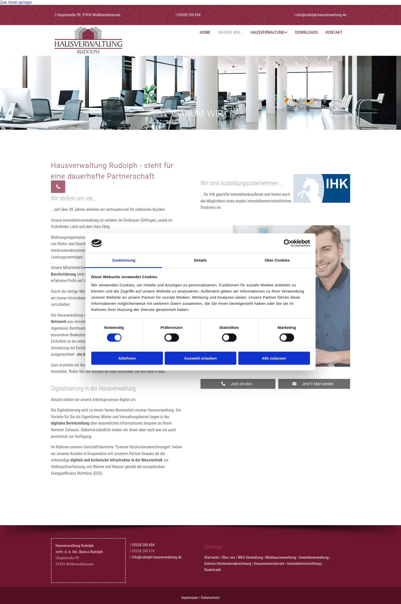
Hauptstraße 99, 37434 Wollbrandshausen (88, 15)
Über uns (228, 557)
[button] (58, 186)
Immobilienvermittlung (304, 563)
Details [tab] (200, 260)
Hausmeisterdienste (269, 563)
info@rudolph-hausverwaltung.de (321, 15)
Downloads (306, 32)
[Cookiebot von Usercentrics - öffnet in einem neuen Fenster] (287, 243)
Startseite (211, 557)
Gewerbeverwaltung (313, 557)
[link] (269, 32)
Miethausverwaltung (280, 557)
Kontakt (334, 32)
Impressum (189, 597)
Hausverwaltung (267, 32)
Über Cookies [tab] (277, 260)
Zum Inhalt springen (16, 2)
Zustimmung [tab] (124, 260)
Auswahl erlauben (200, 358)
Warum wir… (230, 32)
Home (205, 32)
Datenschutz (210, 597)
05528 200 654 (189, 15)
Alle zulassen (274, 358)
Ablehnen (127, 358)
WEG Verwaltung (250, 557)
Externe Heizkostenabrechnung (227, 563)
